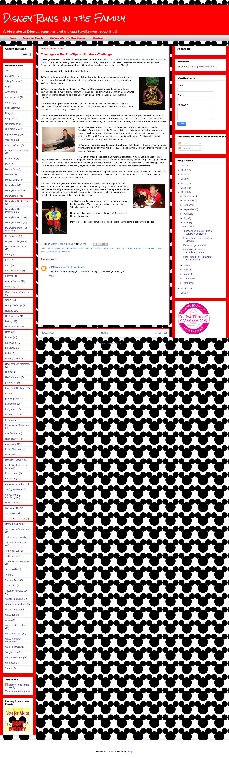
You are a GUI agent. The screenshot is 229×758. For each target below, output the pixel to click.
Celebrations (11, 124)
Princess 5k (11, 420)
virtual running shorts (15, 604)
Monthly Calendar (14, 358)
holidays (9, 321)
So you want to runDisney (12, 496)
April (186, 269)
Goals (8, 300)
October (188, 205)
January (188, 283)
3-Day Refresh (12, 81)
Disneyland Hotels (14, 217)
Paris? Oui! (188, 226)
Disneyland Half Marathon (13, 210)
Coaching (10, 140)
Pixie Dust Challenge (15, 388)
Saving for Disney (14, 489)
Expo (7, 254)
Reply (51, 275)
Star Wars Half (12, 513)
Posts (183, 143)
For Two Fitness (13, 270)
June (186, 222)
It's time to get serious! (194, 245)
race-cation (10, 444)
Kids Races (11, 348)
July (186, 218)
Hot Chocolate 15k (14, 326)
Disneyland (10, 185)
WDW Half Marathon (15, 625)
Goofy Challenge (13, 305)
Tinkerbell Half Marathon (17, 561)
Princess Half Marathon (17, 425)
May (186, 265)
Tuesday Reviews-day (16, 590)
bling (7, 113)
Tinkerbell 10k (12, 550)
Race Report (11, 438)
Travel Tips (10, 585)
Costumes (10, 158)
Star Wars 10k (12, 508)
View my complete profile (17, 691)
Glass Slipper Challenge (17, 292)
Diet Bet (9, 174)
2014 (184, 288)
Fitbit (7, 260)
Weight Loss (11, 652)
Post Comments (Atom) (110, 343)
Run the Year (11, 473)
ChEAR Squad (12, 129)
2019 (184, 174)
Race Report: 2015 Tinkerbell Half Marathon (197, 258)
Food (7, 265)
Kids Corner (11, 342)
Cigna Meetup (12, 134)
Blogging (9, 118)
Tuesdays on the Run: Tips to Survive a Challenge (198, 232)
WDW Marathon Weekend (58, 251)
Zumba (8, 668)
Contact (97, 38)
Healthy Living (12, 316)
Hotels (8, 332)
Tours (8, 574)
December (189, 196)
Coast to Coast (12, 145)
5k (6, 86)
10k (7, 70)
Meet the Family (33, 38)
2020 (184, 170)
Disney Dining (12, 179)
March (187, 274)
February (188, 278)
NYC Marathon (12, 377)
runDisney (130, 248)
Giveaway (10, 286)
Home (12, 38)
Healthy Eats (11, 310)
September (189, 209)
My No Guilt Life (110, 59)
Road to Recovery (14, 460)
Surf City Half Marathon (17, 529)
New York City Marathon (17, 364)
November (189, 200)
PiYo (7, 393)
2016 (184, 187)
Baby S (9, 102)
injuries (8, 337)
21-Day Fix (10, 76)
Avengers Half (12, 97)
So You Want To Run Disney (67, 38)
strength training (13, 524)
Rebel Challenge (117, 248)
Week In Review (13, 647)
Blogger (130, 751)
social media (11, 502)
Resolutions (11, 454)
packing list (10, 382)
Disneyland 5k (12, 196)
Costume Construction (16, 150)
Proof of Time (12, 433)
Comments (186, 148)
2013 (184, 293)
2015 (184, 192)
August (187, 213)
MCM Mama (54, 267)
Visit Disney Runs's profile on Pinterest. (197, 66)
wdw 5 (8, 620)
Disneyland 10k (13, 190)
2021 (184, 165)
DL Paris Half (12, 236)
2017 (184, 183)
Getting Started (93, 248)
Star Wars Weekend (15, 518)
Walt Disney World (14, 609)
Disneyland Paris (13, 222)
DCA (7, 164)
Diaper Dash (11, 169)
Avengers (10, 92)
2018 (184, 179)
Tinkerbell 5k (11, 556)
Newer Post (47, 332)
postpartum (11, 404)
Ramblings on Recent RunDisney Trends (194, 251)
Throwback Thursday (15, 542)
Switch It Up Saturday (16, 537)
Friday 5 (9, 276)
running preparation (145, 248)
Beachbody (11, 108)
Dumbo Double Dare (75, 248)
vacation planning (14, 599)
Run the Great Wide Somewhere (134, 59)
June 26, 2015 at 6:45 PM (73, 267)
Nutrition (9, 372)
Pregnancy (10, 409)
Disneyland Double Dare (17, 201)
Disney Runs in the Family (64, 18)
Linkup (105, 248)
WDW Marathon (13, 633)
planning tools (12, 398)
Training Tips (11, 580)
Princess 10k (11, 414)
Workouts (10, 663)
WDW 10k (10, 614)
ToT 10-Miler (11, 569)
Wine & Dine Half (14, 657)
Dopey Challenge (56, 248)
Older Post (161, 332)
